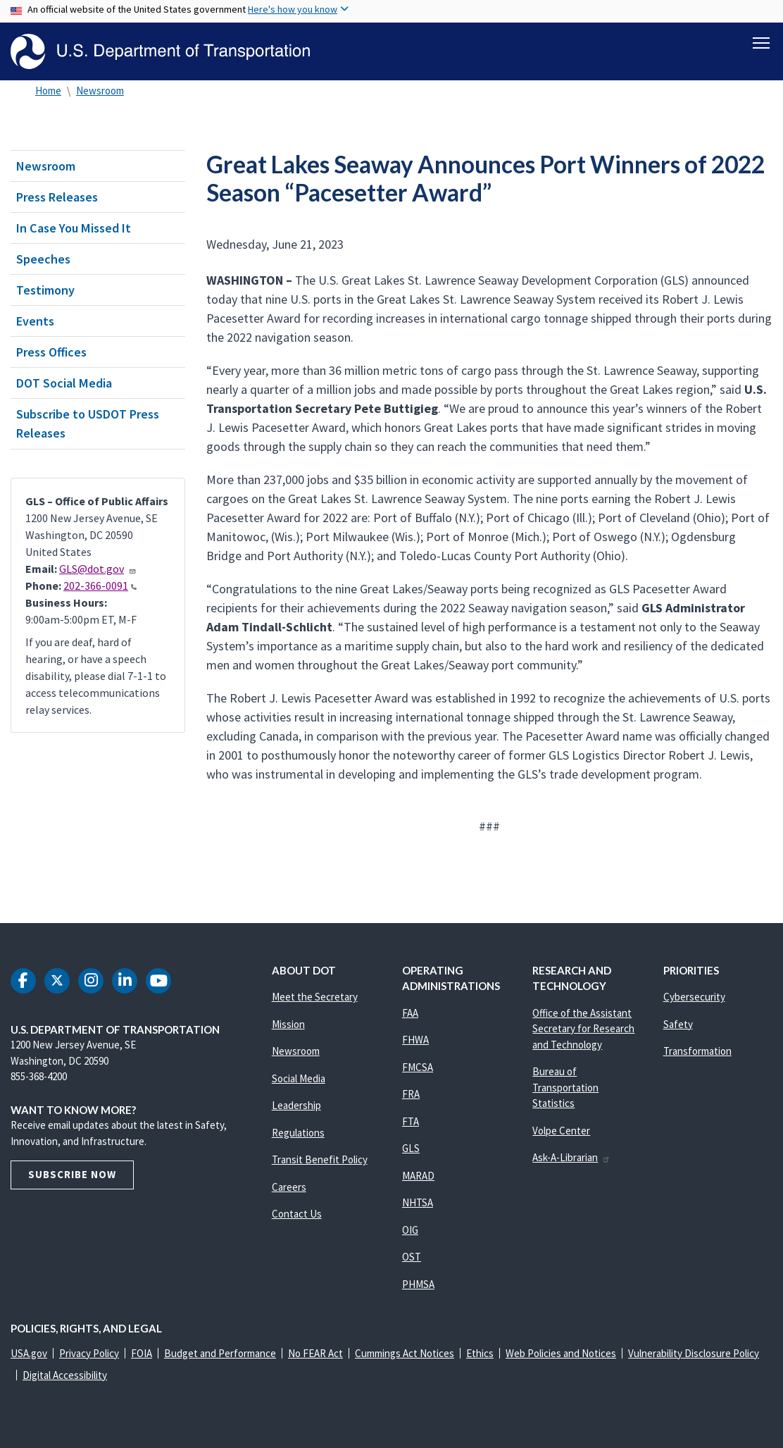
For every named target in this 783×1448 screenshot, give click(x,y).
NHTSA (417, 1202)
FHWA (415, 1039)
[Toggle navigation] (761, 43)
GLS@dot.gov (98, 569)
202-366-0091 (100, 585)
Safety (678, 1024)
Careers (289, 1187)
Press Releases (57, 197)
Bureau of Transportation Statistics (565, 1087)
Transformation (697, 1051)
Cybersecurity (694, 996)
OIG (410, 1230)
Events (35, 321)
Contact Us (297, 1213)
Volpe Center (561, 1130)
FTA (410, 1121)
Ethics (480, 1353)
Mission (288, 1024)
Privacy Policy (89, 1353)
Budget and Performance (220, 1353)
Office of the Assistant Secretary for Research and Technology (583, 1028)
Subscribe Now (72, 1174)
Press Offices (51, 352)
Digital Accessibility (65, 1375)
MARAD (418, 1175)
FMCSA (417, 1067)
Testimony (45, 290)
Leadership (296, 1105)
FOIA (141, 1353)
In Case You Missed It (73, 228)
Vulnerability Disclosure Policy (693, 1353)
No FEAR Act (315, 1353)
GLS (411, 1148)
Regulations (298, 1132)
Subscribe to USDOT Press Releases (87, 423)
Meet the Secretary (315, 996)
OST (411, 1256)
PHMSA (418, 1284)
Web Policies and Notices (561, 1353)
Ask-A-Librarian (571, 1157)
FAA (410, 1013)
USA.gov (29, 1353)
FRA (411, 1094)
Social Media (298, 1078)
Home (48, 90)
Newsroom (100, 90)
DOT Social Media (64, 383)
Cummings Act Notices (404, 1353)
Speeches (43, 259)
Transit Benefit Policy (320, 1159)
